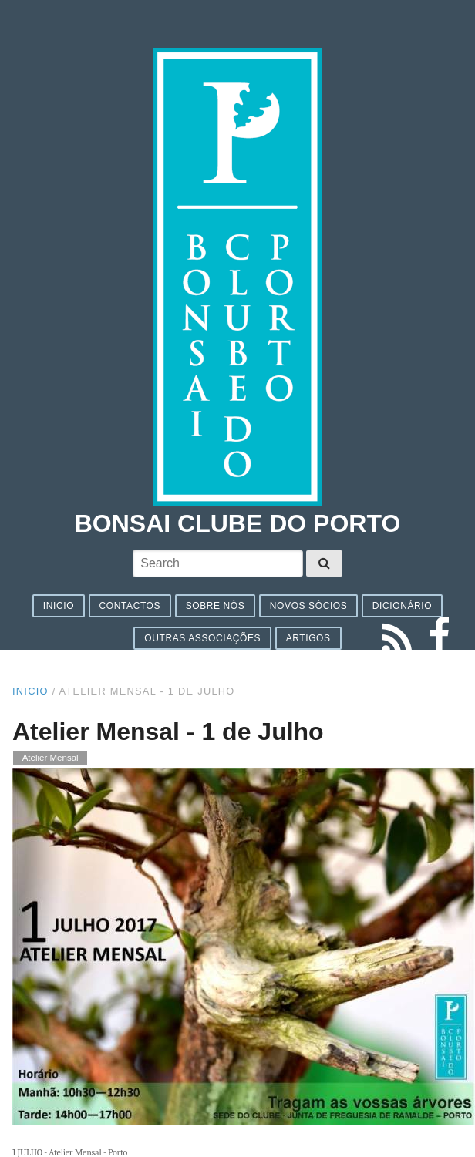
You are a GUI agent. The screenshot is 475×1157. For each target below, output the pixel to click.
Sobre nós (215, 605)
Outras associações (202, 638)
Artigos (308, 638)
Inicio (58, 605)
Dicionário (402, 605)
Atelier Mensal (50, 758)
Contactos (130, 605)
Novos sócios (309, 605)
